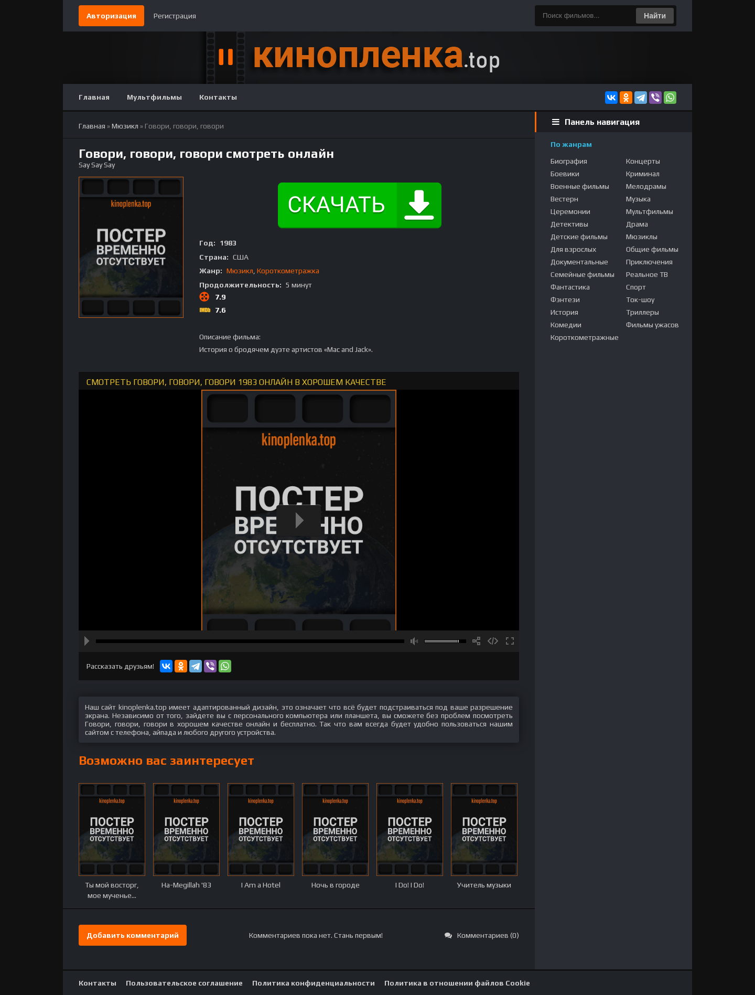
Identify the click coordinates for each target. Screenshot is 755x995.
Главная (94, 97)
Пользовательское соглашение (184, 983)
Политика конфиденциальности (313, 983)
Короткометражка (288, 270)
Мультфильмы (154, 97)
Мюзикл (239, 270)
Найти (655, 16)
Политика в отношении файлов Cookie (457, 983)
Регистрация (175, 16)
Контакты (218, 97)
